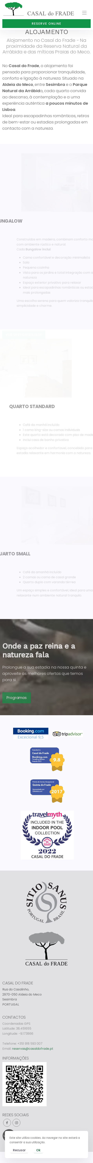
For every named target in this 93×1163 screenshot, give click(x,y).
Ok (38, 1150)
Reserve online (46, 23)
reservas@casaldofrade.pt (32, 1048)
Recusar (19, 1150)
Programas (16, 710)
